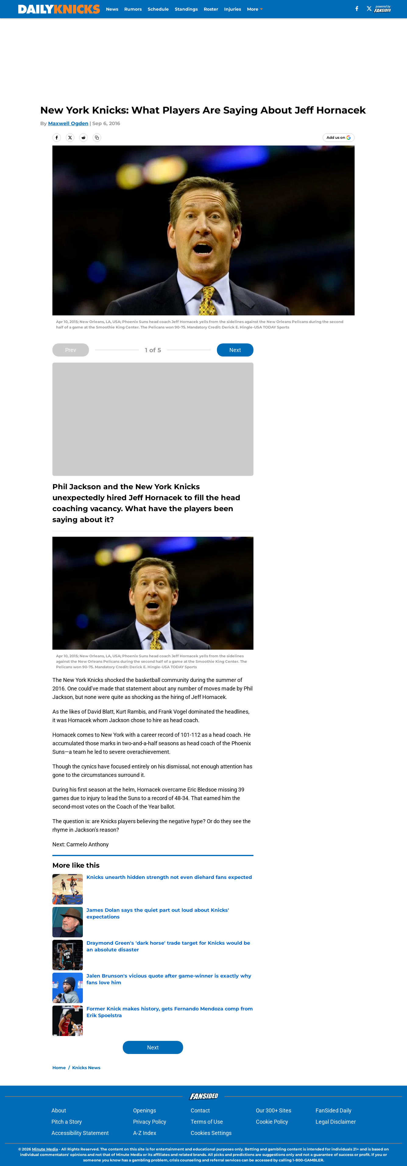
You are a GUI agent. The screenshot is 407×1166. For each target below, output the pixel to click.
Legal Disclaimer (336, 1122)
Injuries (232, 9)
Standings (186, 9)
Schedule (158, 9)
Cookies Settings (211, 1133)
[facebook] (357, 8)
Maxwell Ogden (68, 123)
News (112, 9)
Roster (211, 9)
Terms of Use (207, 1122)
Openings (144, 1110)
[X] (369, 8)
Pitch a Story (66, 1122)
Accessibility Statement (80, 1133)
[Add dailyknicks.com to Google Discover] (339, 137)
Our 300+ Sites (273, 1110)
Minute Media (45, 1149)
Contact (200, 1110)
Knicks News (86, 1067)
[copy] (97, 137)
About (58, 1110)
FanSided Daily (334, 1110)
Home (59, 1067)
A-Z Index (144, 1133)
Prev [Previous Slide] (70, 350)
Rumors (133, 9)
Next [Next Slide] (235, 350)
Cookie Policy (272, 1122)
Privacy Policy (149, 1122)
